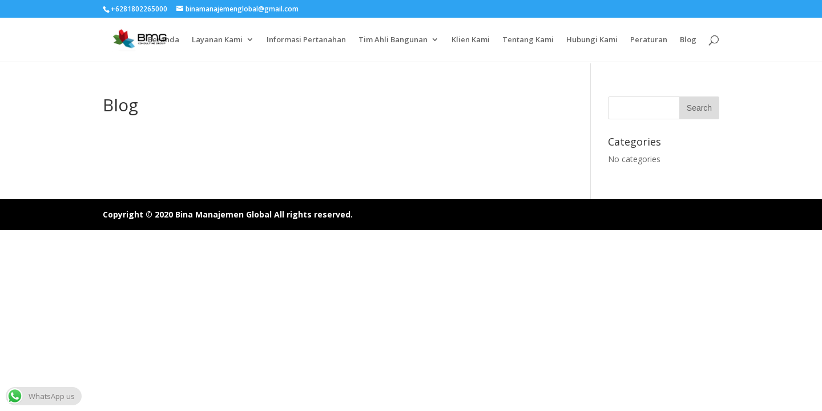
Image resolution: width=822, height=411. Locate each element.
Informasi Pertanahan (306, 40)
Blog (688, 40)
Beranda (163, 40)
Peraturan (648, 40)
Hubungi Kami (592, 40)
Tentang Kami (528, 40)
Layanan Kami (217, 40)
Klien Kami (471, 40)
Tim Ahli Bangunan (393, 40)
